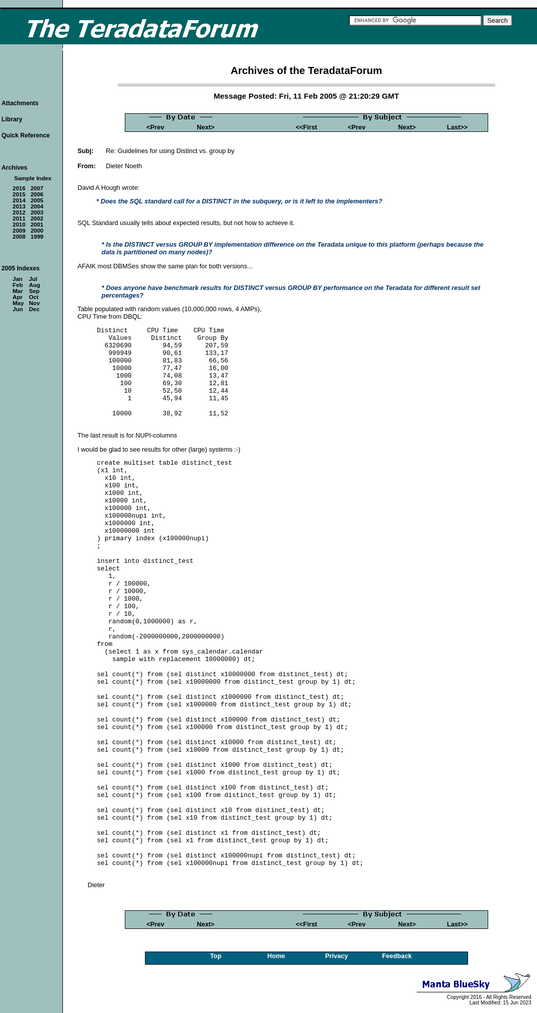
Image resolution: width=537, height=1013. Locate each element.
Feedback (397, 956)
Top (215, 956)
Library (12, 119)
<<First (306, 127)
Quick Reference (26, 135)
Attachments (20, 103)
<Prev (155, 127)
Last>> (457, 127)
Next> (205, 127)
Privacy (336, 956)
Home (276, 956)
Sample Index (32, 178)
